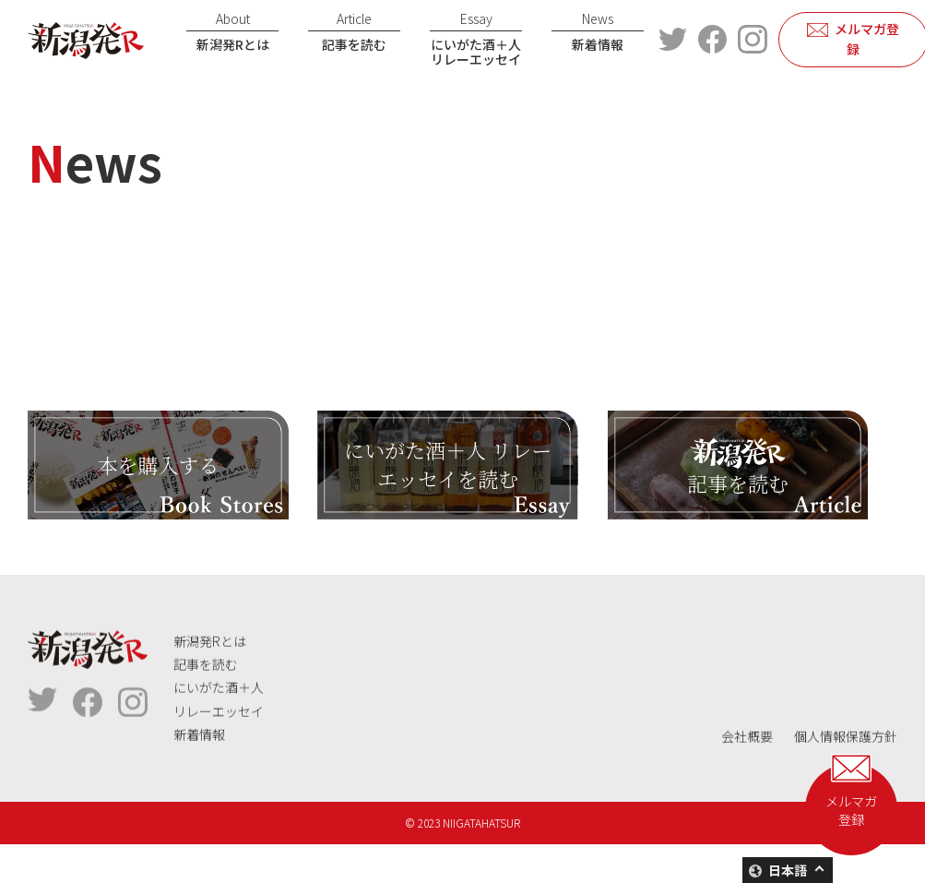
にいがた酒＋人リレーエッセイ (476, 39)
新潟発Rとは (232, 31)
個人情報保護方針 (845, 781)
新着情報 (597, 31)
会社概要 (747, 781)
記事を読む (354, 31)
